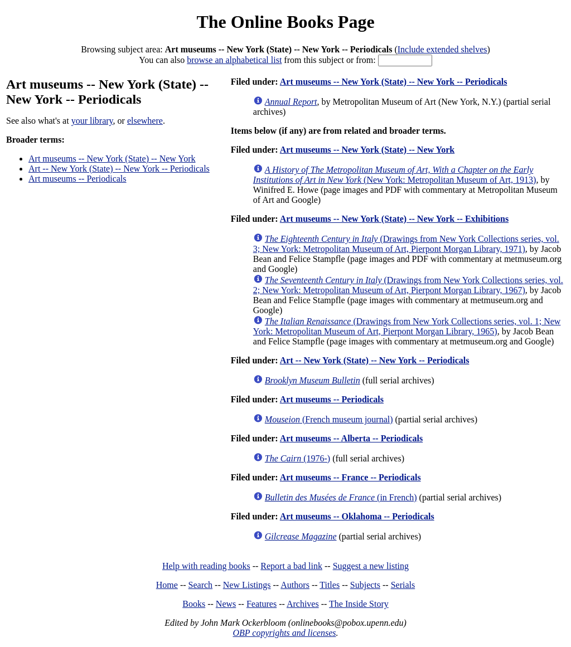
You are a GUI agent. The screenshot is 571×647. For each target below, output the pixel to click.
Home (167, 585)
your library (92, 120)
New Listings (247, 585)
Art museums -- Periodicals (77, 178)
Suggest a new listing (371, 566)
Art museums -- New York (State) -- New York (112, 158)
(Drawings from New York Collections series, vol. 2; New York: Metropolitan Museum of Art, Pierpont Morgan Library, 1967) (408, 285)
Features (261, 604)
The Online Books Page (285, 22)
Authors (294, 585)
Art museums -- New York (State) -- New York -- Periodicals (393, 81)
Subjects (365, 585)
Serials (403, 585)
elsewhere (145, 120)
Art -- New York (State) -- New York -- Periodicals (119, 168)
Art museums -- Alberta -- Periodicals (351, 438)
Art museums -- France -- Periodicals (350, 477)
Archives (303, 604)
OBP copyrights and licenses (284, 633)
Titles (330, 585)
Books (193, 604)
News (226, 604)
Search (200, 585)
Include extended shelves (442, 49)
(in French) (341, 497)
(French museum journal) (329, 419)
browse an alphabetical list (234, 60)
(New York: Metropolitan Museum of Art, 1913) (394, 174)
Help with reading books (206, 566)
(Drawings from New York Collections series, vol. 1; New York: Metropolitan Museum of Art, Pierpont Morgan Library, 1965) (407, 326)
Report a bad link (291, 566)
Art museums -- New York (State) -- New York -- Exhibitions (394, 218)
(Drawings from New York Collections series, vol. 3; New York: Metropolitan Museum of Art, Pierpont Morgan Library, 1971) (406, 244)
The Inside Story (359, 604)
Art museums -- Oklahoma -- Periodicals (357, 516)
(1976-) (297, 458)
